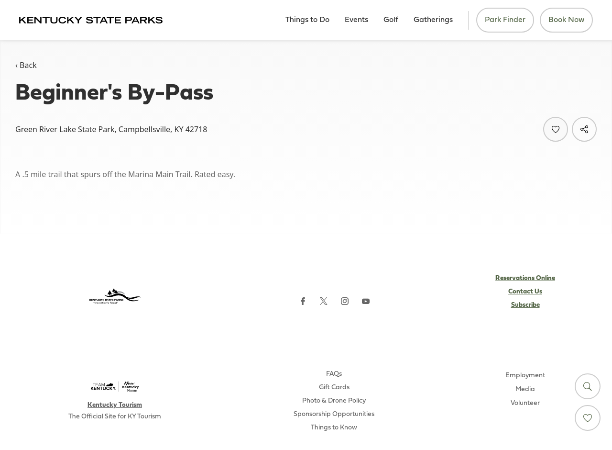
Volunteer (525, 403)
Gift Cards (334, 387)
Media (525, 389)
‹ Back (26, 65)
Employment (525, 375)
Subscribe (525, 305)
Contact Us (525, 291)
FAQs (334, 374)
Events (356, 20)
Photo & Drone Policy (334, 401)
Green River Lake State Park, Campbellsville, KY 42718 (111, 129)
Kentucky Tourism (114, 405)
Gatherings (433, 20)
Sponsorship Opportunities (334, 414)
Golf (390, 20)
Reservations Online (525, 278)
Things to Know (334, 427)
